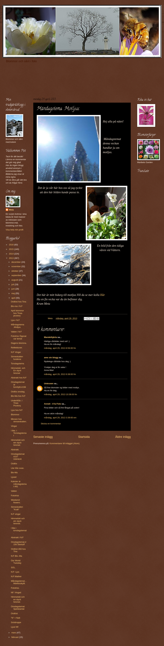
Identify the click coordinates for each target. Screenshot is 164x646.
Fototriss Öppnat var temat (18, 337)
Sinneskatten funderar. (17, 357)
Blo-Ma (14, 472)
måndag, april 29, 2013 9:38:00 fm (60, 374)
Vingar (14, 426)
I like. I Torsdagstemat (18, 433)
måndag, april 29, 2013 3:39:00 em (60, 417)
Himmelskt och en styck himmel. (18, 599)
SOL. (13, 567)
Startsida (84, 436)
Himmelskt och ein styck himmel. (18, 442)
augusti (15, 280)
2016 (11, 244)
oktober (15, 271)
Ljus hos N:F (17, 410)
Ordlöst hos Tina (18, 301)
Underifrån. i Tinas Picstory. (16, 403)
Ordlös (14, 463)
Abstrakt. (15, 449)
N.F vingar (15, 514)
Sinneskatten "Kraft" (17, 508)
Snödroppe (16, 622)
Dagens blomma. (19, 343)
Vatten (14, 491)
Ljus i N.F (15, 320)
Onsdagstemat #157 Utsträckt (18, 456)
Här (102, 295)
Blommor (15, 414)
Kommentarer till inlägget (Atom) (65, 443)
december (16, 262)
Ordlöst (14, 613)
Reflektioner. (17, 347)
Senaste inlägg (43, 436)
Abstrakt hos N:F (18, 377)
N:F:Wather (16, 576)
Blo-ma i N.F (17, 306)
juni (13, 289)
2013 (11, 258)
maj (13, 293)
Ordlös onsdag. (18, 391)
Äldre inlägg (123, 436)
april (13, 298)
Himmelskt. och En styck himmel (18, 370)
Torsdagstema (17, 363)
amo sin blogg (51, 357)
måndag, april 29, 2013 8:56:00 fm (60, 348)
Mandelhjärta (50, 337)
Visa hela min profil (14, 229)
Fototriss (15, 495)
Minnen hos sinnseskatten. (19, 420)
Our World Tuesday (16, 561)
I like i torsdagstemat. (19, 530)
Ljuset (13, 477)
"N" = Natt (15, 618)
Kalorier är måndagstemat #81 (19, 484)
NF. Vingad (16, 592)
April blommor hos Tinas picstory (17, 313)
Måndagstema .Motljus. (17, 325)
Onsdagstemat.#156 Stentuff (18, 543)
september (16, 275)
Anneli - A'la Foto (52, 404)
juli (12, 284)
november (16, 266)
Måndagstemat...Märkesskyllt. (18, 582)
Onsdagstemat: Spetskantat (18, 607)
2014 (11, 254)
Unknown (48, 383)
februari (15, 637)
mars (14, 632)
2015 (11, 249)
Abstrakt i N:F (17, 537)
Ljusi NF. (15, 627)
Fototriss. (15, 588)
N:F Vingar (16, 352)
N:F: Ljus (15, 572)
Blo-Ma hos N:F (18, 396)
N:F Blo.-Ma (16, 556)
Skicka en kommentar (51, 423)
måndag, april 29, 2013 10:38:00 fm (60, 394)
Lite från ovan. (17, 468)
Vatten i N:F (16, 331)
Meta (11, 210)
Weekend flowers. (15, 501)
